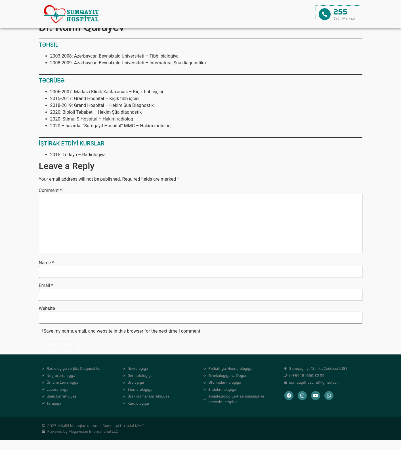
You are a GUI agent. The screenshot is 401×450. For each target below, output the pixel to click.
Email (46, 295)
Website (47, 318)
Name (46, 273)
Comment (50, 200)
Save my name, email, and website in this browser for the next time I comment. (122, 341)
